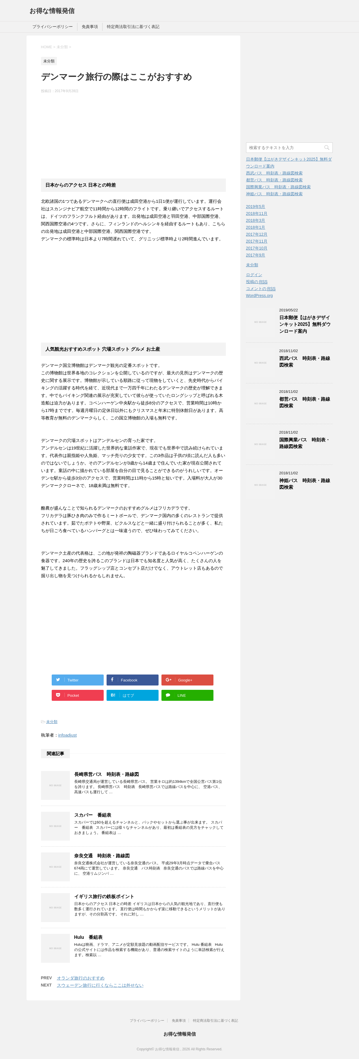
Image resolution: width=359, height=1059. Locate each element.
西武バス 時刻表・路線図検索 (274, 173)
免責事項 (90, 26)
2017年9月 (255, 255)
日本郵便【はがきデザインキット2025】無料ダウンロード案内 (305, 324)
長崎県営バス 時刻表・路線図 (106, 774)
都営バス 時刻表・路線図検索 (274, 180)
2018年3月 (255, 220)
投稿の (257, 281)
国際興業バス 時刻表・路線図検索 (278, 187)
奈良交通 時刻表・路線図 (102, 855)
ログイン (254, 274)
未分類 (51, 722)
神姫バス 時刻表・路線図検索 (274, 194)
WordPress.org (259, 295)
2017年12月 (257, 234)
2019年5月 (255, 206)
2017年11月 (257, 241)
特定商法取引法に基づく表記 (133, 26)
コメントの (261, 288)
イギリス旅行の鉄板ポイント (104, 896)
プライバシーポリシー (52, 26)
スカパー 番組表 (92, 815)
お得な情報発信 (52, 10)
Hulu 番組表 (88, 937)
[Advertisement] (133, 135)
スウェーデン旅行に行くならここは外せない (100, 985)
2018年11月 (257, 213)
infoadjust (67, 735)
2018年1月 (255, 227)
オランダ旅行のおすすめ (81, 978)
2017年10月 (257, 248)
